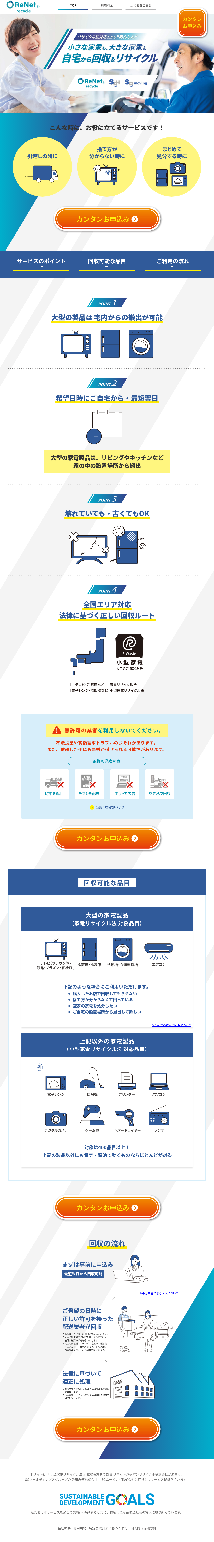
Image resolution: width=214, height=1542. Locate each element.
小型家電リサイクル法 (66, 1474)
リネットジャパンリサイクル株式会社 (140, 1474)
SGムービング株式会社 (118, 1479)
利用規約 (79, 1528)
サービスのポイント (41, 261)
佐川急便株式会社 (84, 1479)
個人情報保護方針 (143, 1528)
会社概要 (64, 1528)
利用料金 (107, 5)
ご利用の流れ (173, 261)
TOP (73, 5)
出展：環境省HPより (110, 807)
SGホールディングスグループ (46, 1479)
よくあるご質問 (140, 5)
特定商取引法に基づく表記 (108, 1528)
